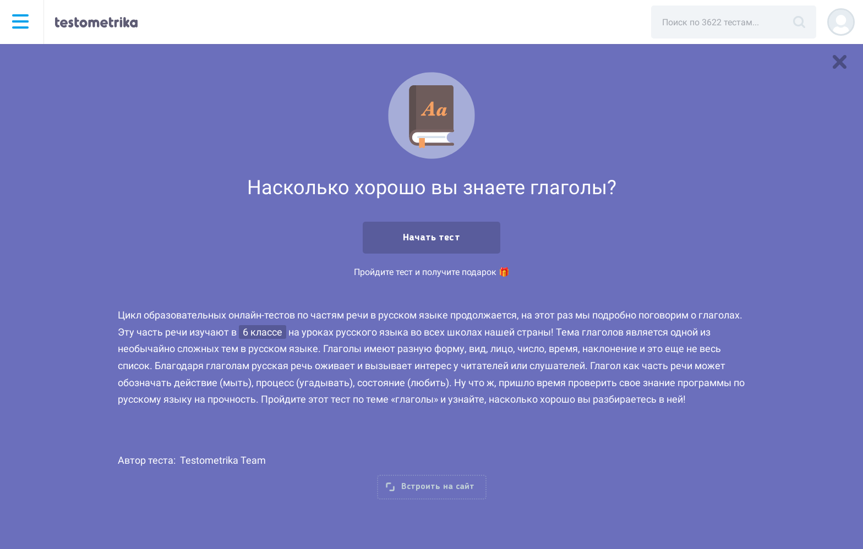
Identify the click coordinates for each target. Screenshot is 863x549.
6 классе (262, 332)
